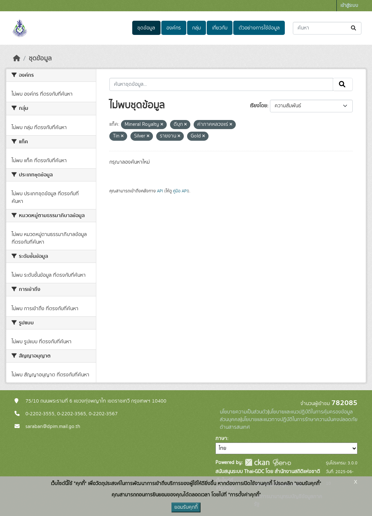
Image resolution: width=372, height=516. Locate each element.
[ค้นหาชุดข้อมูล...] (327, 28)
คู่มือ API (180, 191)
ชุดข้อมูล (146, 28)
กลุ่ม (196, 28)
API (160, 191)
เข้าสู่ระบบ (349, 5)
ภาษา (221, 438)
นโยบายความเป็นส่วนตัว (244, 412)
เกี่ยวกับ (219, 28)
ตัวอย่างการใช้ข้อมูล (259, 28)
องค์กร (173, 28)
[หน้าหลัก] (16, 58)
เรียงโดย (258, 105)
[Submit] (354, 28)
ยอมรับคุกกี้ (186, 507)
